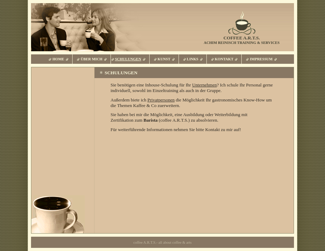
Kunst (164, 59)
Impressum (261, 59)
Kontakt (224, 59)
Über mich (91, 59)
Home (58, 59)
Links (192, 59)
